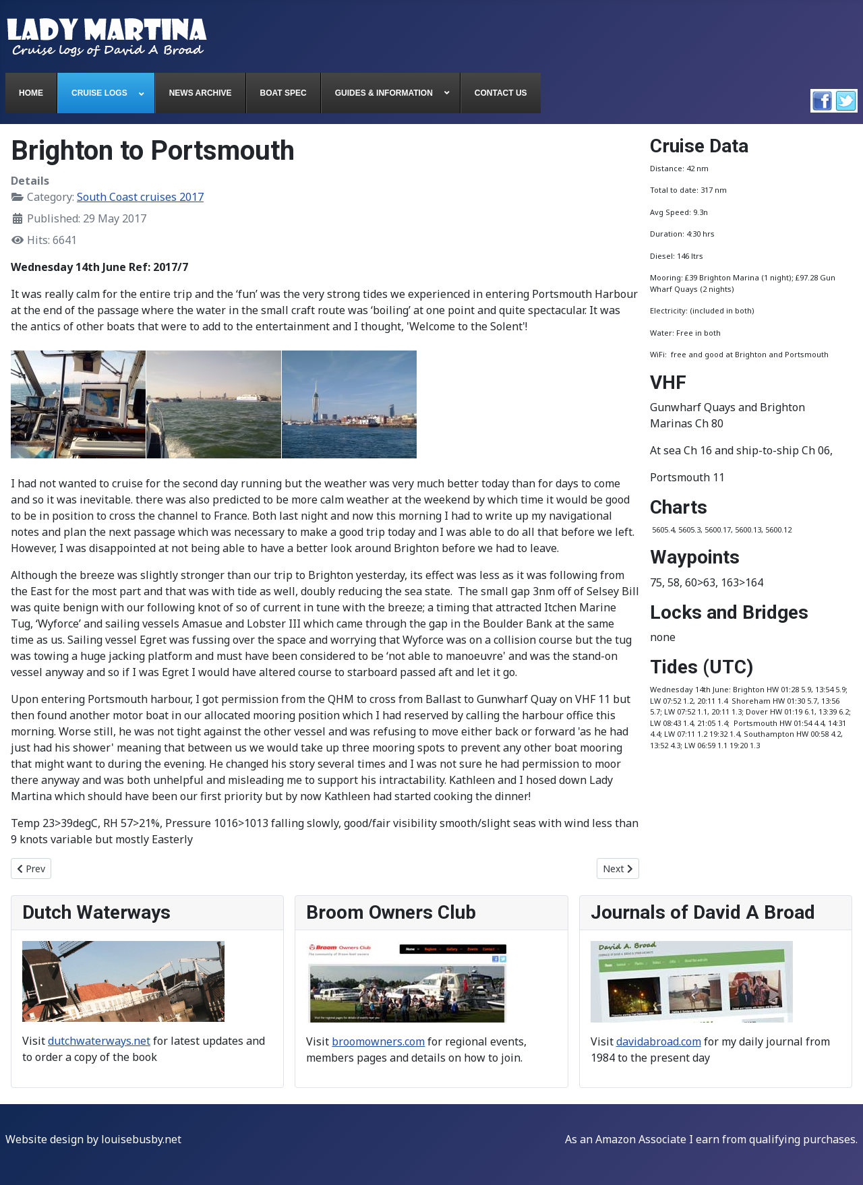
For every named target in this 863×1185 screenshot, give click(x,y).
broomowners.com (378, 1041)
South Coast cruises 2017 (140, 196)
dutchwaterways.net (99, 1040)
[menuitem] (31, 93)
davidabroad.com (658, 1041)
